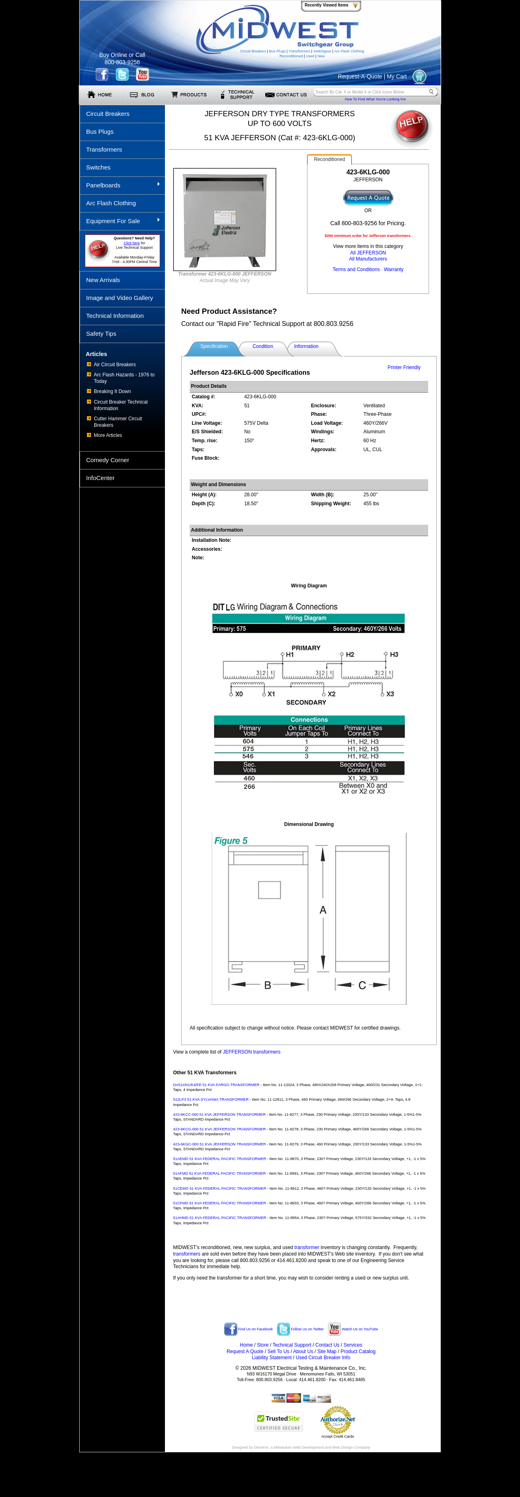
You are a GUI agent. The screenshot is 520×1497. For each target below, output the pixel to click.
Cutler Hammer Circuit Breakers (118, 422)
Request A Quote (245, 1351)
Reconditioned (291, 56)
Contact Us (327, 1345)
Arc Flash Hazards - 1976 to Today (124, 378)
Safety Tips (101, 333)
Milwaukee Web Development (299, 1447)
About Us (303, 1351)
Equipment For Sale (120, 220)
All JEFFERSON (368, 253)
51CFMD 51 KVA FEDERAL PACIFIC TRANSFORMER (219, 1203)
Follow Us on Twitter (300, 1329)
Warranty (393, 269)
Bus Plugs (277, 51)
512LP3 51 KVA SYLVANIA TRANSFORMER (211, 1099)
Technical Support (292, 1345)
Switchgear (322, 51)
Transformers (299, 51)
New (321, 56)
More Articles (108, 435)
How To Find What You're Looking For (375, 99)
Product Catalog (357, 1351)
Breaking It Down (112, 391)
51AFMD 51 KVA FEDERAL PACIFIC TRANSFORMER (219, 1173)
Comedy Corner (107, 459)
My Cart (397, 76)
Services (353, 1345)
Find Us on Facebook (248, 1329)
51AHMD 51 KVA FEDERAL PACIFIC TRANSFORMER (219, 1218)
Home (246, 1345)
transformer (307, 1247)
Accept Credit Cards (337, 1436)
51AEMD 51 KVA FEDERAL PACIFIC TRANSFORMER (219, 1159)
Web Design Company (351, 1447)
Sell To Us (278, 1351)
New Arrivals (103, 279)
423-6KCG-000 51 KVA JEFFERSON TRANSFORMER (219, 1129)
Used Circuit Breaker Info (323, 1357)
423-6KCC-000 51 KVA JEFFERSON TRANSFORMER (219, 1114)
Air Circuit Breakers (115, 364)
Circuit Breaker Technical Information (121, 405)
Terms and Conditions (356, 269)
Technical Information (115, 315)
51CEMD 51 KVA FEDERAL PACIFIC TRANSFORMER (219, 1188)
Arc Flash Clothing (349, 51)
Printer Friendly (404, 367)
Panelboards (120, 185)
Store (263, 1345)
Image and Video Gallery (119, 297)
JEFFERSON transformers (252, 1052)
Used (310, 56)
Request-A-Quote (360, 76)
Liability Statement (272, 1357)
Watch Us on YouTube (353, 1329)
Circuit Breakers (253, 51)
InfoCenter (100, 477)
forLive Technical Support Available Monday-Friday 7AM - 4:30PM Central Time (134, 250)
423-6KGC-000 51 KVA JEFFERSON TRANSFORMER (219, 1144)
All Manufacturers (368, 259)
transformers (186, 1254)
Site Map (326, 1351)
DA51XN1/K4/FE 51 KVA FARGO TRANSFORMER (216, 1085)
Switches (98, 167)
